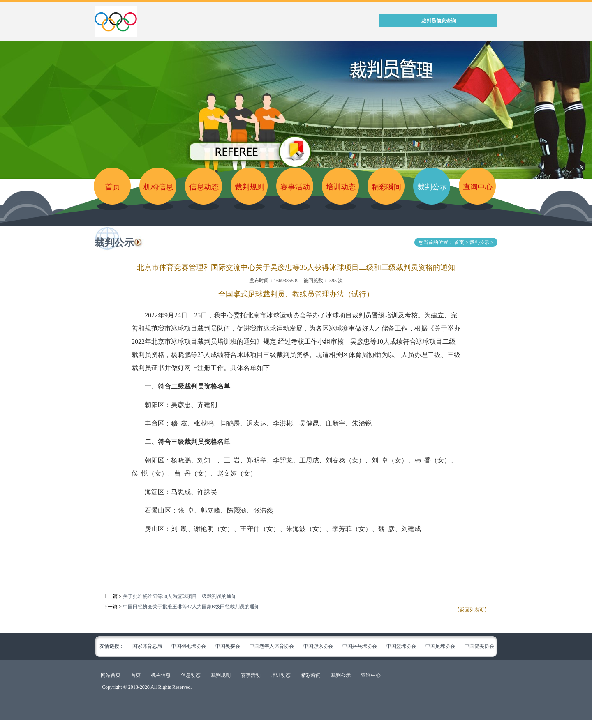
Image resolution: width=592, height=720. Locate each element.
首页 (112, 187)
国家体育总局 (147, 646)
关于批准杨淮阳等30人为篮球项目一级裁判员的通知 (179, 596)
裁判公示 (432, 187)
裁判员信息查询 (438, 21)
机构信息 (158, 187)
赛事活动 (295, 187)
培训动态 (341, 187)
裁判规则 (249, 187)
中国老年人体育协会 (272, 646)
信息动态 (204, 187)
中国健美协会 (479, 646)
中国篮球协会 (401, 646)
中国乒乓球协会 (359, 646)
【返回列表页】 (472, 610)
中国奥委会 (227, 646)
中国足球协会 (440, 646)
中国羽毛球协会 (188, 646)
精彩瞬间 (386, 187)
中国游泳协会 (318, 646)
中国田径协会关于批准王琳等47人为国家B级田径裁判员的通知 (191, 607)
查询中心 (478, 187)
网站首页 (110, 675)
